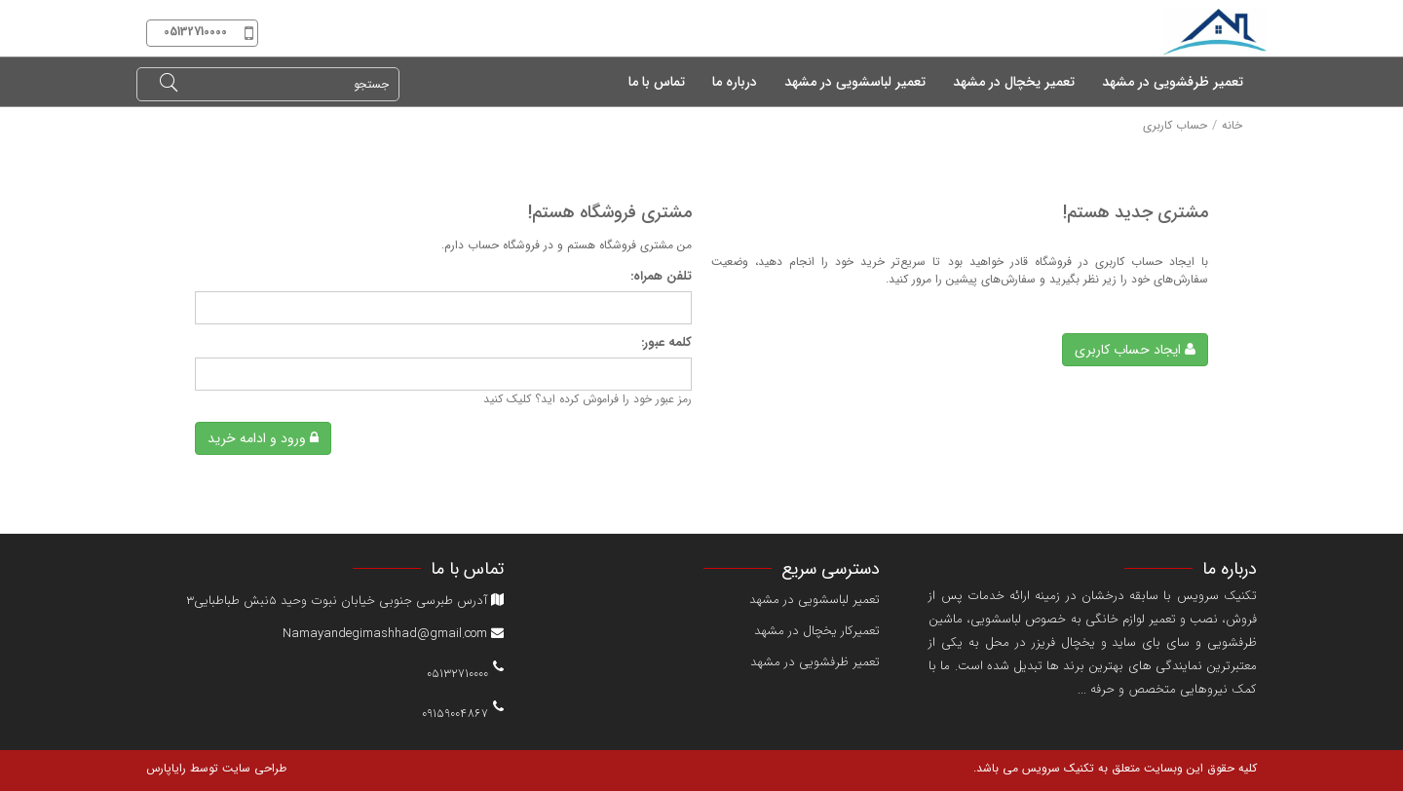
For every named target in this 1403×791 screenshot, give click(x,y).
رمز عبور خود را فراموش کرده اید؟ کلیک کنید (587, 399)
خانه (1232, 125)
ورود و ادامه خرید (263, 438)
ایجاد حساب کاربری (1135, 349)
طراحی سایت (252, 768)
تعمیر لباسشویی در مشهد (814, 599)
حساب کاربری (1175, 125)
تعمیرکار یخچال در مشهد (817, 631)
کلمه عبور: (666, 343)
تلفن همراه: (661, 277)
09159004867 (455, 711)
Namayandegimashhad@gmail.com (393, 633)
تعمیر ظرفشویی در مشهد (815, 662)
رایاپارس (166, 768)
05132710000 (457, 671)
